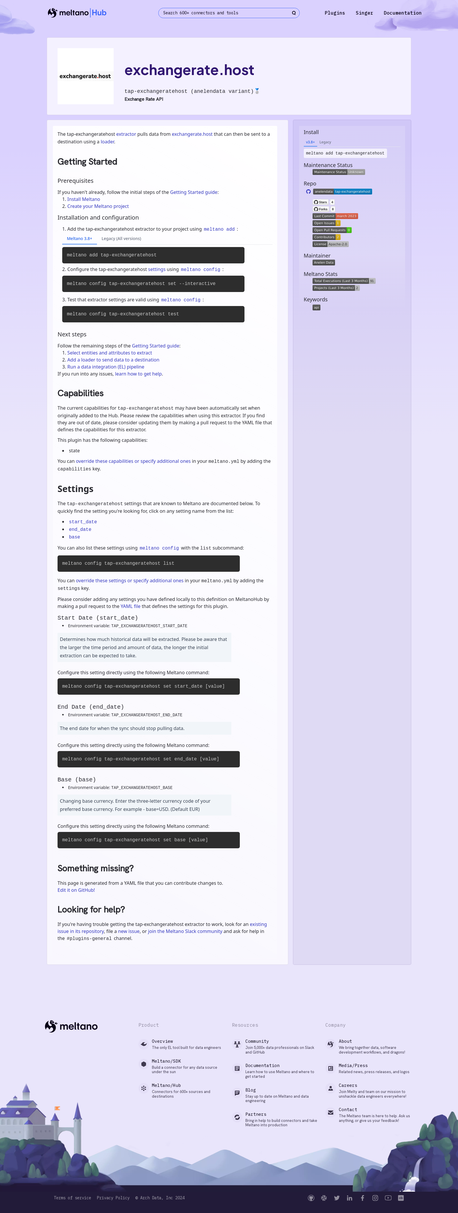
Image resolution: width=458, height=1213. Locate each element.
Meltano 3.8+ (79, 238)
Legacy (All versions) (121, 238)
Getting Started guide (193, 192)
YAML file (130, 606)
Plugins (335, 13)
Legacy (325, 142)
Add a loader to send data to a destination (113, 360)
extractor (126, 134)
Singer (364, 13)
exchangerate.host (192, 134)
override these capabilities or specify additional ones (133, 461)
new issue (129, 931)
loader (107, 141)
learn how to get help (138, 374)
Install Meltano (83, 199)
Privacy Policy (113, 1197)
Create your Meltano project (98, 206)
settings (157, 269)
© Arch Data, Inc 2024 (160, 1197)
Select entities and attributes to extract (109, 353)
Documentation (403, 13)
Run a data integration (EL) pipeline (105, 367)
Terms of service (72, 1197)
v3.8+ (310, 142)
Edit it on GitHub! (76, 890)
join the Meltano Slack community (185, 931)
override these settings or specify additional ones (130, 580)
